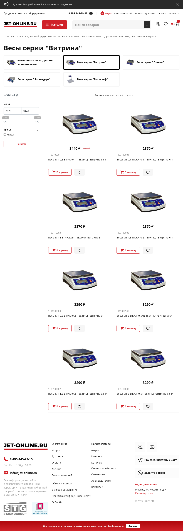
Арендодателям (101, 480)
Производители (101, 444)
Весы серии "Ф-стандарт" (29, 79)
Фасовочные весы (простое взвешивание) (30, 62)
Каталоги (97, 462)
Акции (108, 13)
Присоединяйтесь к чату (160, 460)
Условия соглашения (65, 489)
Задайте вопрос (154, 472)
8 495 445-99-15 (77, 13)
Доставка (150, 13)
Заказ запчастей (123, 13)
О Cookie (57, 502)
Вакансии (97, 487)
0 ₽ (175, 24)
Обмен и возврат (62, 483)
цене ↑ (119, 95)
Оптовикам (98, 474)
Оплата (162, 13)
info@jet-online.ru (91, 13)
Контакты (174, 13)
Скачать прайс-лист (103, 468)
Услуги (138, 13)
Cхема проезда (144, 493)
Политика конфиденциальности (71, 496)
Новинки (96, 456)
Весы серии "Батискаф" (87, 79)
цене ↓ (129, 95)
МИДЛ (10, 134)
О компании (59, 444)
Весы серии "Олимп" (145, 62)
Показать (21, 144)
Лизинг (56, 469)
